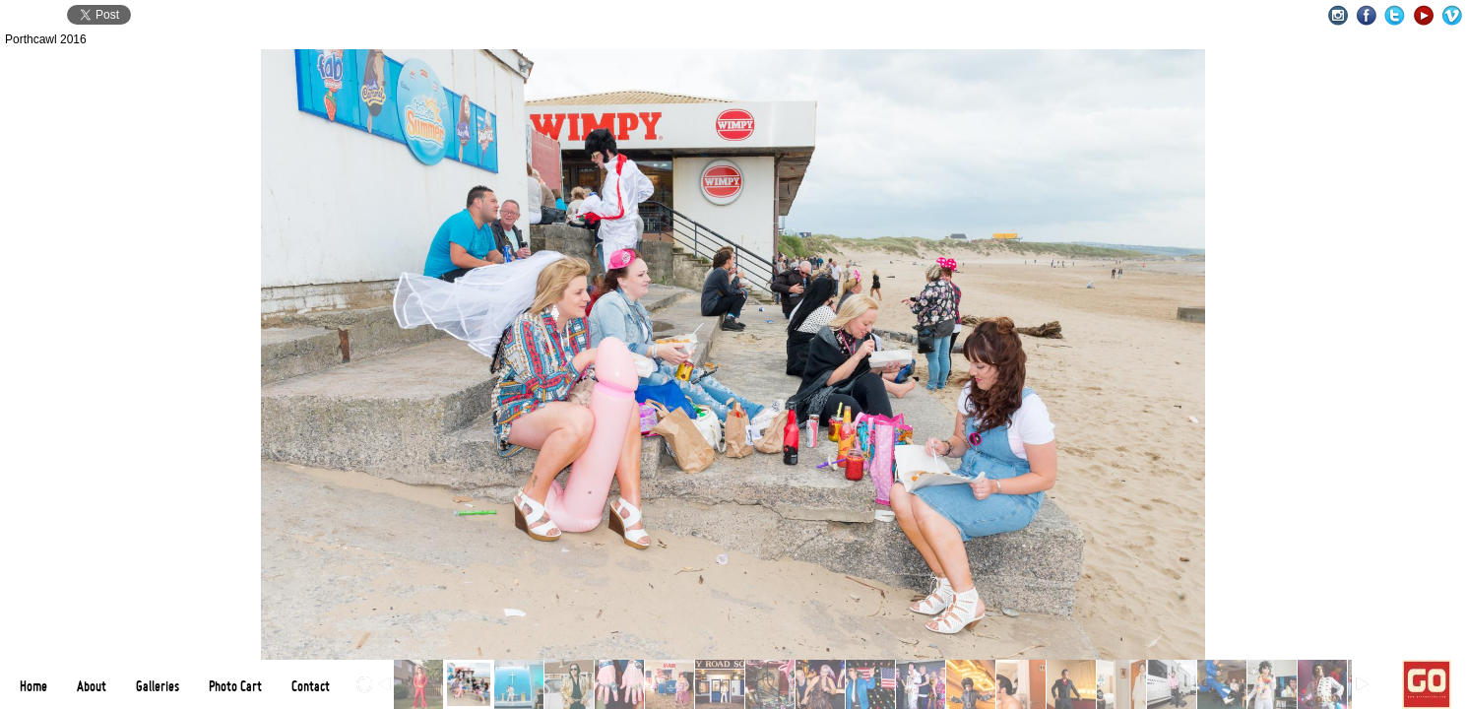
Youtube (1423, 15)
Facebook (1366, 15)
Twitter (1394, 15)
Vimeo (1451, 15)
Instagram (1337, 15)
